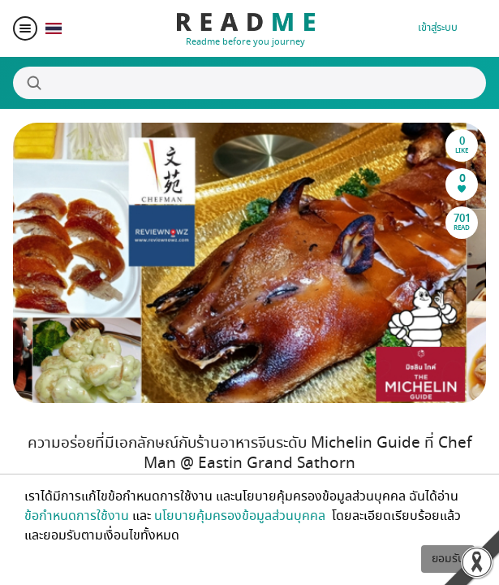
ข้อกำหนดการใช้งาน (76, 516)
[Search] (249, 83)
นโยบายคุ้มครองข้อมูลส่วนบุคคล (241, 516)
